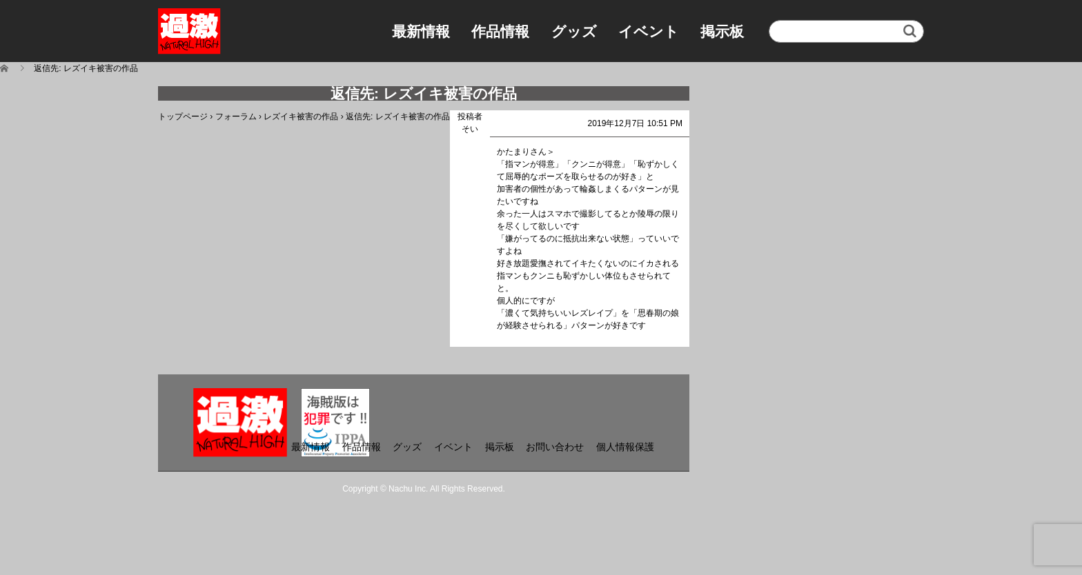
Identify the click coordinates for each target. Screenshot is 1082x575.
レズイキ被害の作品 (301, 116)
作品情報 (500, 31)
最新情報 (421, 31)
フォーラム (236, 116)
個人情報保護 (625, 446)
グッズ (574, 31)
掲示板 (722, 31)
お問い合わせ (555, 446)
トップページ (183, 116)
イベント (648, 31)
